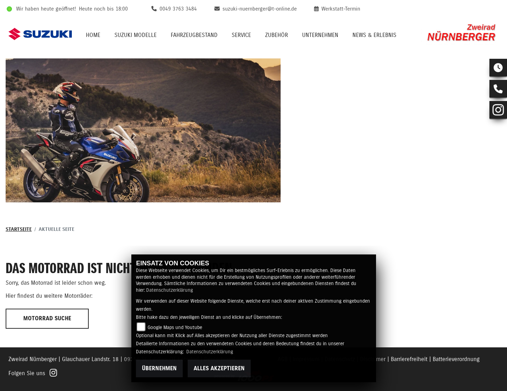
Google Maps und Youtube (175, 327)
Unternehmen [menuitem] (320, 35)
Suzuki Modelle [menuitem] (135, 35)
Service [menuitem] (241, 35)
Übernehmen (159, 368)
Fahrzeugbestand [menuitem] (194, 35)
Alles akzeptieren (219, 368)
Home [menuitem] (93, 35)
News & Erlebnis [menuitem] (374, 35)
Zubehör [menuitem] (276, 35)
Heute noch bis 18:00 (103, 9)
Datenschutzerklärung (169, 290)
